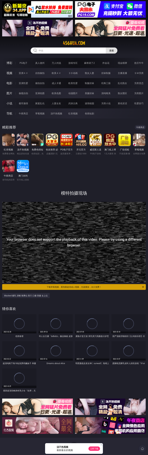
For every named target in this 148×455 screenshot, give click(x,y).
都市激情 (23, 103)
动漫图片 (73, 93)
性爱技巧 (139, 103)
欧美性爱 (73, 83)
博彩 (9, 63)
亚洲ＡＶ (23, 73)
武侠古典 (73, 103)
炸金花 (105, 63)
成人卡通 (56, 83)
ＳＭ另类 (139, 73)
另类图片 (139, 93)
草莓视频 (40, 113)
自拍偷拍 (40, 73)
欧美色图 (56, 93)
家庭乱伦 (40, 103)
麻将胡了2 (89, 63)
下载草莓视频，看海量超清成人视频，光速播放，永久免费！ (95, 287)
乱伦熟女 (122, 83)
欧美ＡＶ (56, 73)
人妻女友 (56, 103)
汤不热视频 (56, 113)
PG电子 (23, 63)
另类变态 (139, 83)
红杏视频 (73, 113)
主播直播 (122, 73)
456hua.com (74, 43)
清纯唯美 (106, 93)
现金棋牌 (122, 63)
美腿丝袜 (89, 93)
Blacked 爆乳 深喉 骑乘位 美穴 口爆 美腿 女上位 (26, 295)
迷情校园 (89, 103)
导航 (9, 113)
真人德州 (40, 63)
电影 (9, 83)
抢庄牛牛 (139, 63)
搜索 (111, 50)
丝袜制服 (106, 73)
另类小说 (106, 103)
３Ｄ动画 (73, 73)
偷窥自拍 (23, 93)
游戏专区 (73, 63)
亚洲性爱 (23, 83)
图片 (9, 93)
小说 (9, 103)
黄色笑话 (122, 103)
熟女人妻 (89, 73)
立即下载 (94, 448)
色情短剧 (89, 113)
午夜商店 (23, 113)
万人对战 (56, 63)
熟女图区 (122, 93)
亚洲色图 (40, 93)
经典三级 (106, 83)
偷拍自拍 (40, 83)
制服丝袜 (89, 83)
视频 (9, 73)
